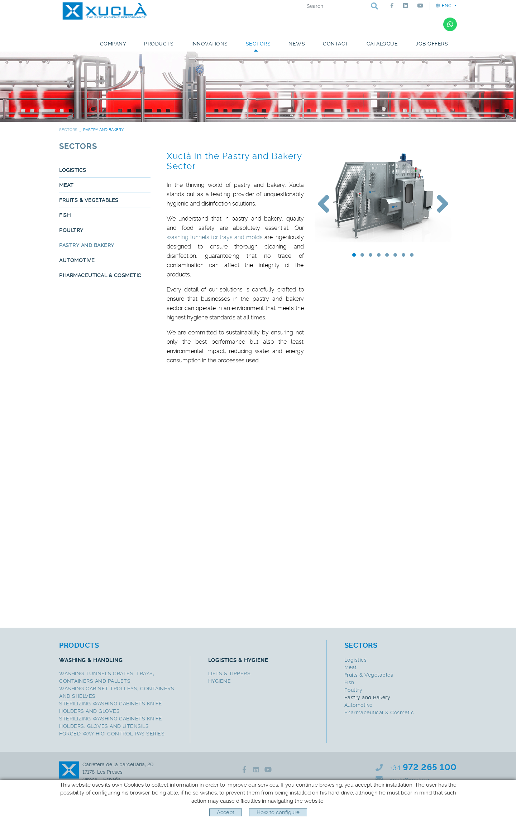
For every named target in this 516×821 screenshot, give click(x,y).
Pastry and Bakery (86, 245)
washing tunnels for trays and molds (215, 237)
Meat (66, 185)
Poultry (71, 230)
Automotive (77, 260)
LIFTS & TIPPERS (229, 673)
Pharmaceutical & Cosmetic (100, 275)
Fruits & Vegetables (89, 200)
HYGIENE (219, 681)
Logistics (72, 170)
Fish (65, 215)
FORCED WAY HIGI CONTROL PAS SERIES (111, 734)
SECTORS (68, 129)
